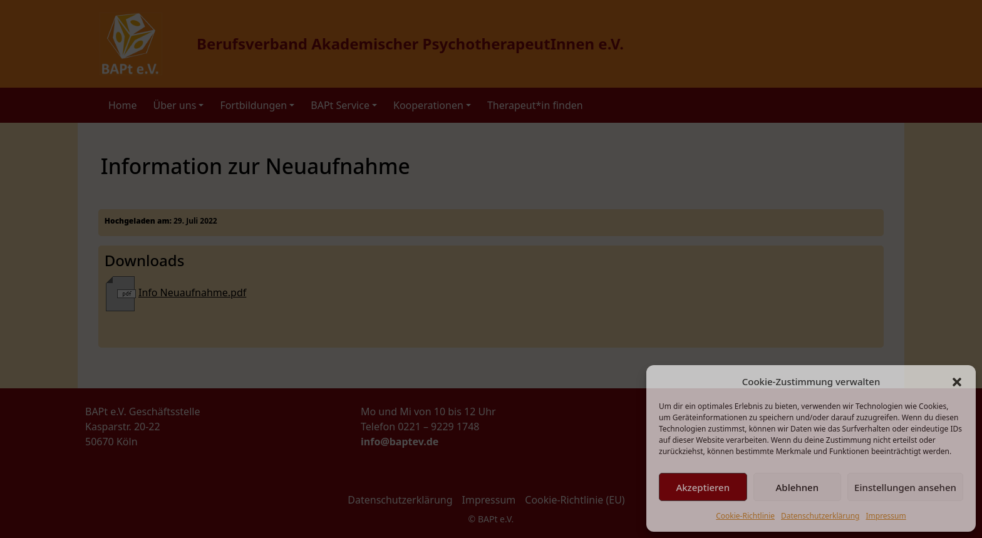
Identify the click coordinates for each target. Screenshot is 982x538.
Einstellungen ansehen (905, 487)
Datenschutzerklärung (820, 515)
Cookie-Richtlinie (745, 515)
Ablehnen (797, 487)
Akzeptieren (703, 487)
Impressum (886, 515)
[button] (957, 381)
